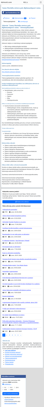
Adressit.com (6, 2)
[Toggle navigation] (40, 2)
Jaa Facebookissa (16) (11, 12)
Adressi (6, 18)
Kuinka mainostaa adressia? (13, 354)
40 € (5, 390)
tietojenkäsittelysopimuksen (10, 60)
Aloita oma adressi (22, 202)
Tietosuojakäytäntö (9, 21)
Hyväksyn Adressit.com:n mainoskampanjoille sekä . (12, 400)
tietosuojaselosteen (10, 403)
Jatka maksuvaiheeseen (10, 394)
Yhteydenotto (9, 364)
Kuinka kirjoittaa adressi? (13, 352)
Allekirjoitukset (19, 18)
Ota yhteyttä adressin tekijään (11, 72)
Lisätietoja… (6, 384)
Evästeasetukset (10, 360)
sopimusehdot (8, 399)
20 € (17, 387)
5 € (5, 387)
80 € (11, 390)
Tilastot (32, 18)
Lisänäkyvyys (23, 21)
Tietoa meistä (9, 362)
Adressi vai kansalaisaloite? (13, 356)
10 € (11, 387)
